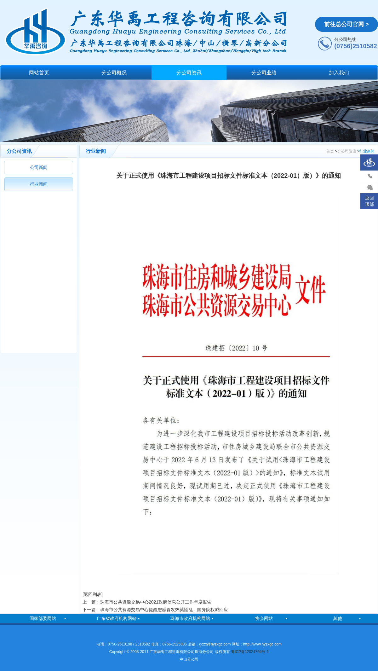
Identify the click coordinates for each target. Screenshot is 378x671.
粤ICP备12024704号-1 (250, 652)
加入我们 (339, 72)
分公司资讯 (189, 72)
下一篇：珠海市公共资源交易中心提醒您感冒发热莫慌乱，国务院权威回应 (155, 609)
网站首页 (39, 72)
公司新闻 (39, 167)
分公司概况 (114, 72)
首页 (330, 151)
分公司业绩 (264, 72)
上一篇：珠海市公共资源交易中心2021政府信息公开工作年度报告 (147, 601)
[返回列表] (93, 594)
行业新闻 (39, 184)
